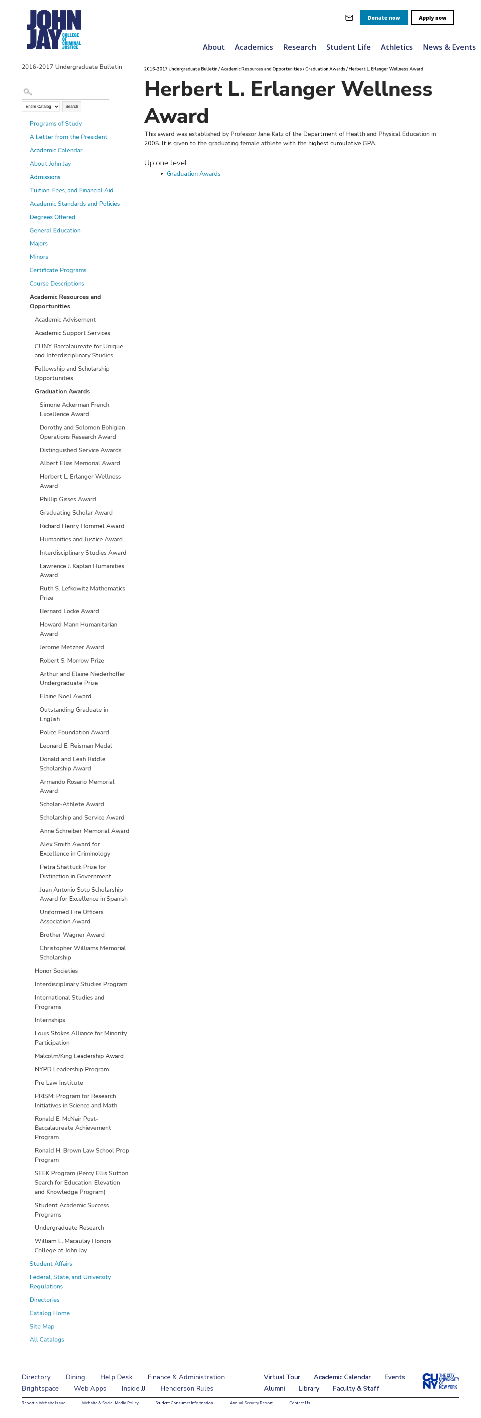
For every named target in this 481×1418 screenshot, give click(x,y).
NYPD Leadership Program (72, 1069)
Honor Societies (56, 971)
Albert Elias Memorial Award (80, 463)
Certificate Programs (58, 270)
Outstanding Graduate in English (74, 714)
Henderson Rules (186, 1388)
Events (394, 1377)
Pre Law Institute (59, 1083)
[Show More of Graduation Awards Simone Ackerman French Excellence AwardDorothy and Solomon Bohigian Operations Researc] (30, 391)
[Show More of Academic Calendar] (25, 150)
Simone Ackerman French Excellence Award (74, 409)
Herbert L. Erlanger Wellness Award (80, 481)
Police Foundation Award (74, 732)
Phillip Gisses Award (68, 499)
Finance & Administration (186, 1377)
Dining (75, 1377)
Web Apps (90, 1388)
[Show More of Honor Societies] (30, 970)
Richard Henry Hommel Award (82, 526)
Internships (50, 1020)
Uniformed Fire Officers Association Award (72, 916)
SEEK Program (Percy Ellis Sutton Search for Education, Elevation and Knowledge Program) (81, 1182)
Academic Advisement (65, 320)
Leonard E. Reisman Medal (76, 746)
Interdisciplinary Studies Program (81, 984)
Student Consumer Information (184, 1403)
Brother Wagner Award (72, 935)
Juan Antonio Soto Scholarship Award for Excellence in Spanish (84, 894)
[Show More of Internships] (30, 1019)
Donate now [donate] (384, 17)
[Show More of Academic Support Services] (30, 332)
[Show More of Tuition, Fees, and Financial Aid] (25, 190)
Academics (254, 47)
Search (71, 106)
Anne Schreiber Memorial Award (85, 831)
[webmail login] (349, 17)
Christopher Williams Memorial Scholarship (83, 952)
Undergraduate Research (69, 1228)
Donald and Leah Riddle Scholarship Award (73, 763)
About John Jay (50, 164)
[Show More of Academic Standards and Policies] (25, 203)
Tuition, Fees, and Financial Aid (72, 190)
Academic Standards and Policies (75, 204)
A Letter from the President (69, 137)
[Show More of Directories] (25, 1299)
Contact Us (299, 1403)
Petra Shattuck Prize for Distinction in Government (75, 871)
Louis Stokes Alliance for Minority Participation (81, 1038)
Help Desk (116, 1377)
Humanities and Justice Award (81, 539)
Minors (39, 257)
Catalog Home (50, 1313)
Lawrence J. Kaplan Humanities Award (82, 570)
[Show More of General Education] (25, 230)
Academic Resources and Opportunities (65, 301)
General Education (55, 230)
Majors (39, 243)
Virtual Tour (282, 1377)
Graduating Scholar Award (76, 513)
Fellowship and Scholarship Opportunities (72, 373)
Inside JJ (133, 1388)
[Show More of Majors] (25, 243)
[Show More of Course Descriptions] (25, 283)
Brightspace (40, 1388)
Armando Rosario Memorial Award (77, 786)
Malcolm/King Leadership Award (79, 1056)
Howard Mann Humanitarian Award (78, 629)
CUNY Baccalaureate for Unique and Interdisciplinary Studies (79, 351)
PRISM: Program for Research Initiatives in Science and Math (76, 1100)
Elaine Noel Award (66, 696)
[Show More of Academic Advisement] (30, 319)
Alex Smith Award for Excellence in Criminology (75, 849)
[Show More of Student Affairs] (25, 1263)
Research (299, 47)
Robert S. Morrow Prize (72, 661)
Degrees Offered (52, 217)
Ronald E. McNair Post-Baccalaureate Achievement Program (73, 1128)
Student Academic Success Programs (72, 1210)
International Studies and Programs (70, 1002)
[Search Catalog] (65, 92)
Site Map (42, 1326)
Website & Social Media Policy (110, 1403)
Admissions (45, 177)
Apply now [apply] (433, 17)
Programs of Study (56, 124)
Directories (44, 1300)
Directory (36, 1377)
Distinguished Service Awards (81, 450)
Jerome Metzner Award (72, 647)
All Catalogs (47, 1340)
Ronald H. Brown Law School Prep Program (82, 1155)
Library (308, 1388)
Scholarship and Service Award (82, 818)
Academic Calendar (56, 150)
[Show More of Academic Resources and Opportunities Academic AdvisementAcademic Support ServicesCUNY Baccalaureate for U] (25, 296)
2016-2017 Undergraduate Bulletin (180, 69)
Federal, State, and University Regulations (70, 1281)
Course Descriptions (57, 284)
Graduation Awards (62, 391)
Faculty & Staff (356, 1388)
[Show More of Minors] (25, 256)
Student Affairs (51, 1264)
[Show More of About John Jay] (25, 163)
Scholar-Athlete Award (72, 804)
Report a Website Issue (43, 1403)
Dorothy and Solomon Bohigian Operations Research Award (82, 432)
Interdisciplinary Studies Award (83, 553)
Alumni (274, 1388)
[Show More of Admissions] (25, 176)
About (214, 47)
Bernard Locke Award (69, 611)
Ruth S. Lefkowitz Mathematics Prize (82, 593)
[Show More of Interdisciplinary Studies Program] (30, 984)
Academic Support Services (72, 333)
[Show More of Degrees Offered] (25, 216)
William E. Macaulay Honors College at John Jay (73, 1245)
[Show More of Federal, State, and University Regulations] (25, 1276)
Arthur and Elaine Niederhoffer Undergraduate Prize (82, 678)
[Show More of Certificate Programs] (25, 270)
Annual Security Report (251, 1403)
